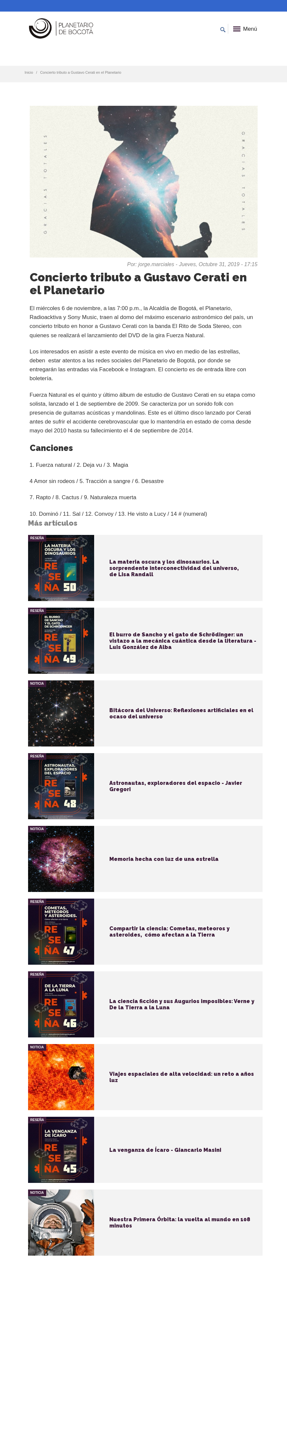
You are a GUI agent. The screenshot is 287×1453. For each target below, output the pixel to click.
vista (145, 568)
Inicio (29, 72)
